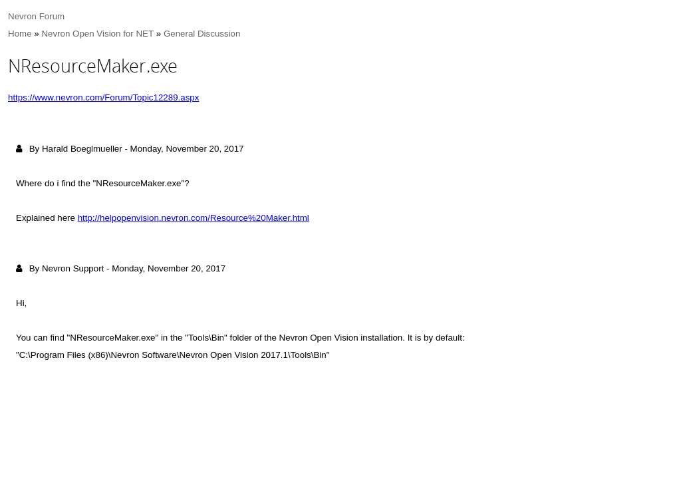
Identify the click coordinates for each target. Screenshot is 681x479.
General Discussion (202, 34)
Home (20, 34)
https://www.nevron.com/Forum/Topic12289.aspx (103, 97)
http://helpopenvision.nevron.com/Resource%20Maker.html (193, 218)
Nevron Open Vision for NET (97, 34)
